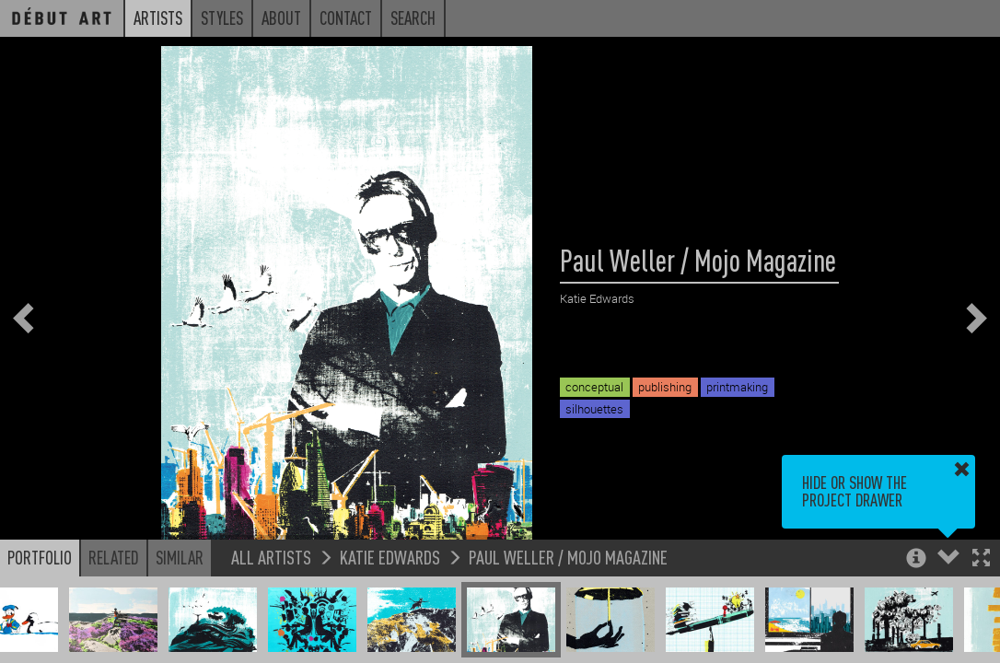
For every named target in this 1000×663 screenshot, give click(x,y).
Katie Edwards (390, 556)
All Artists (271, 556)
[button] (981, 559)
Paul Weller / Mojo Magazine (568, 556)
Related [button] (113, 557)
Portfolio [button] (39, 557)
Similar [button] (179, 557)
